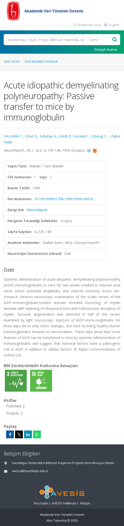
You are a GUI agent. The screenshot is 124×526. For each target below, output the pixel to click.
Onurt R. (31, 136)
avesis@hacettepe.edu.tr (30, 471)
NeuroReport (37, 209)
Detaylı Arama (105, 49)
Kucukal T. (81, 136)
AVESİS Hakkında (64, 503)
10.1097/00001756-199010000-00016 (63, 199)
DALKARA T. (13, 136)
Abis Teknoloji (56, 520)
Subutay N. (48, 136)
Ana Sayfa (12, 61)
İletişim (85, 503)
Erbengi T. (99, 136)
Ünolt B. (65, 136)
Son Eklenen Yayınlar (41, 61)
